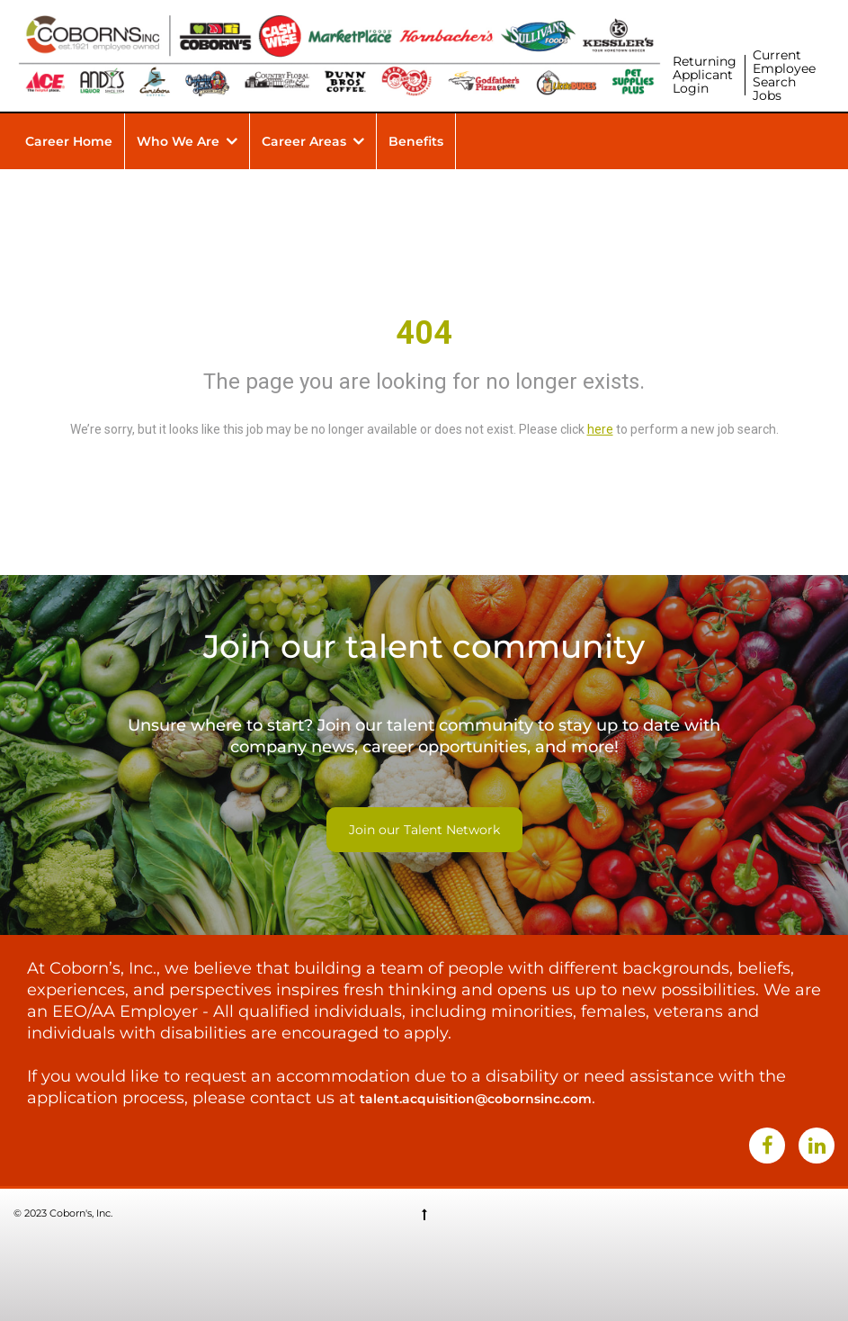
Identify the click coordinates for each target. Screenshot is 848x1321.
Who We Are (178, 141)
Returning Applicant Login (704, 74)
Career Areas (304, 141)
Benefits (415, 141)
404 (424, 333)
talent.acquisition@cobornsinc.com (476, 1099)
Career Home (68, 141)
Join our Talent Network (424, 830)
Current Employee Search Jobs (784, 75)
